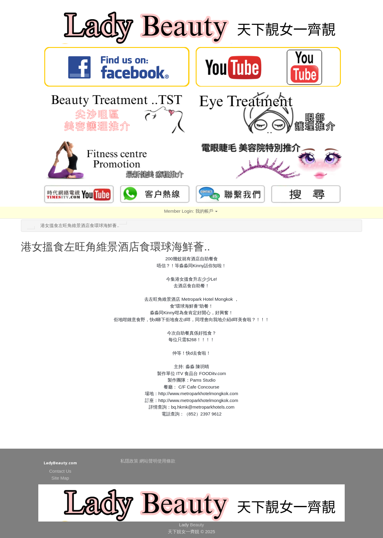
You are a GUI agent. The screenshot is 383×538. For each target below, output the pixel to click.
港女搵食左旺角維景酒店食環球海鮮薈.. (79, 225)
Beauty (197, 524)
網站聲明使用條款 (157, 460)
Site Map (60, 477)
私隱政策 (129, 460)
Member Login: (190, 211)
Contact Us (60, 471)
